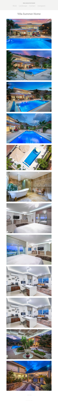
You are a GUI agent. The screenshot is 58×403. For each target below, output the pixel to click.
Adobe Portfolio (30, 400)
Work (15, 6)
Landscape (23, 6)
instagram (41, 6)
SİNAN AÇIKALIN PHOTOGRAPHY (29, 3)
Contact (32, 6)
